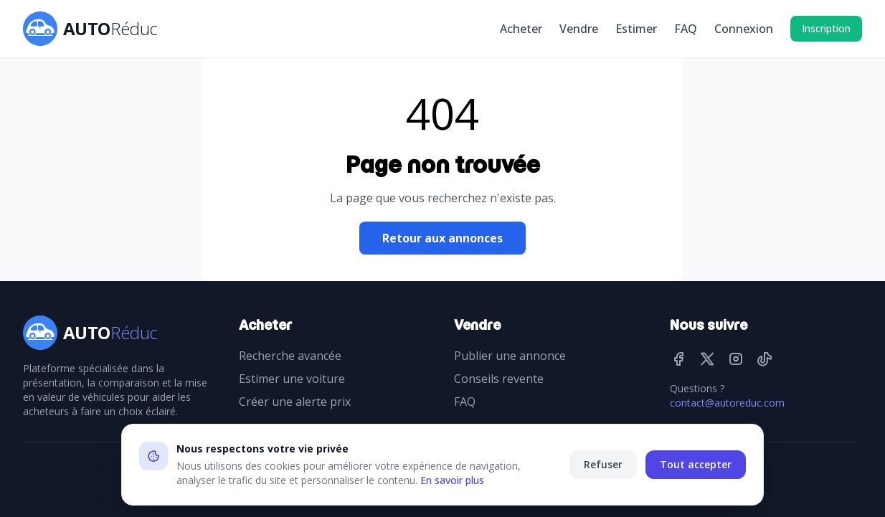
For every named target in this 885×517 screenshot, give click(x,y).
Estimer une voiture (292, 378)
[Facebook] (678, 358)
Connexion (743, 29)
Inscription (826, 28)
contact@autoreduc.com (727, 402)
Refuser (603, 464)
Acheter (521, 29)
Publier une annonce (510, 356)
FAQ (685, 29)
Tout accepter (696, 464)
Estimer (636, 29)
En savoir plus (452, 480)
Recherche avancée (290, 356)
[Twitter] (707, 358)
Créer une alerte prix (295, 401)
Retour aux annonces (442, 238)
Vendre (578, 29)
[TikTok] (764, 358)
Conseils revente (499, 378)
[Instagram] (735, 358)
